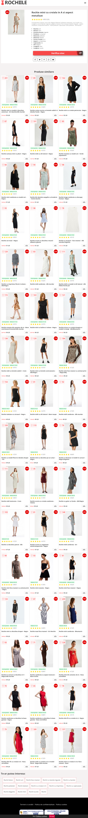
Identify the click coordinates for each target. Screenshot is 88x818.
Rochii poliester (9, 786)
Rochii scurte (33, 792)
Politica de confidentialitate (44, 804)
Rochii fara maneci (33, 780)
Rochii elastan (23, 786)
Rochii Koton (8, 780)
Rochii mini (22, 792)
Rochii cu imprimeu (56, 786)
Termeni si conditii (26, 804)
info (26, 115)
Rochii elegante (9, 792)
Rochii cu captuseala (74, 786)
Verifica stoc (67, 53)
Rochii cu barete (69, 780)
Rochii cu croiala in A (38, 786)
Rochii (44, 792)
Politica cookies (61, 804)
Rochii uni (19, 780)
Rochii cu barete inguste (51, 780)
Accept (52, 816)
